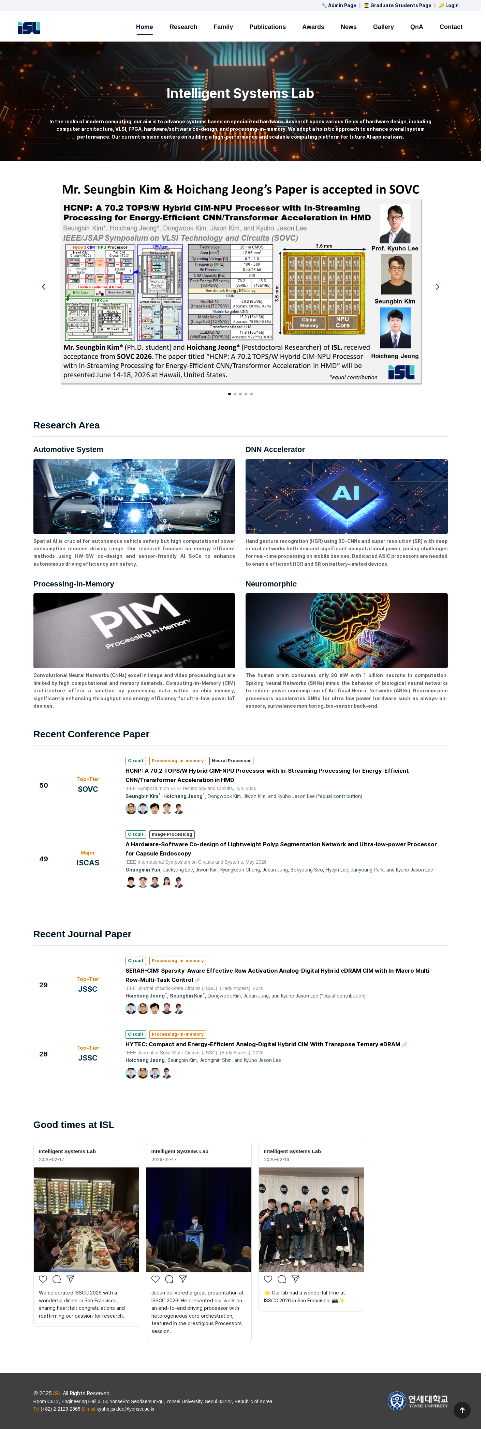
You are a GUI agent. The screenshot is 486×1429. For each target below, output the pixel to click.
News (349, 26)
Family (223, 26)
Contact (451, 26)
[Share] (70, 1279)
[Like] (43, 1279)
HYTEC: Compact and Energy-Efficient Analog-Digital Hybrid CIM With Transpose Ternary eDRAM (264, 1044)
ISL (57, 1393)
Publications (267, 26)
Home (144, 26)
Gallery (383, 26)
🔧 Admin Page (338, 5)
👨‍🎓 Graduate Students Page (397, 5)
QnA (416, 26)
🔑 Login (449, 5)
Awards (313, 26)
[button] (437, 287)
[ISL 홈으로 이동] (29, 28)
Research (183, 26)
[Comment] (57, 1279)
